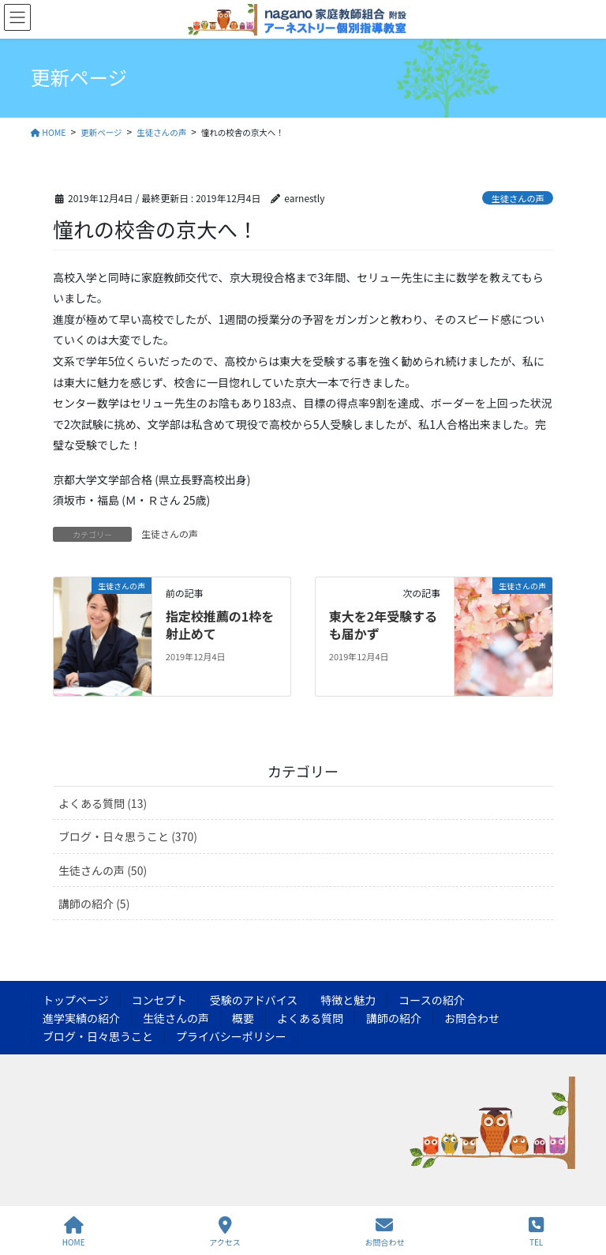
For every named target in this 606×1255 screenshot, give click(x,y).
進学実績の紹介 (81, 1018)
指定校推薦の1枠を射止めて (220, 625)
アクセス (225, 1231)
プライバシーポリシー (231, 1036)
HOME (73, 1231)
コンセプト (159, 1000)
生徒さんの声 (518, 198)
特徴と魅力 (348, 1000)
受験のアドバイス (254, 1000)
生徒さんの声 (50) (102, 870)
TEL (536, 1231)
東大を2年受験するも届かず (383, 625)
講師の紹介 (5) (93, 903)
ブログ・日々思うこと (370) (127, 836)
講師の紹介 (393, 1018)
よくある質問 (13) (102, 803)
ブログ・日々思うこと (98, 1036)
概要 (243, 1018)
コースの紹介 (431, 1000)
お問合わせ (471, 1018)
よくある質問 (310, 1018)
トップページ (76, 1000)
